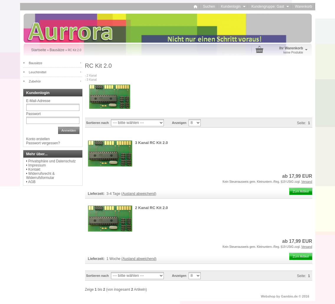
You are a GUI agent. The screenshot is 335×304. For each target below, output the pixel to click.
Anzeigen (179, 122)
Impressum (37, 165)
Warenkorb (303, 6)
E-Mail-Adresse (38, 101)
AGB (31, 182)
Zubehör (35, 81)
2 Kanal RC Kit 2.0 (151, 208)
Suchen (209, 6)
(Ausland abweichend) (138, 194)
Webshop (268, 296)
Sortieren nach (97, 122)
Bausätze (36, 63)
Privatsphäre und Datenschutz (52, 161)
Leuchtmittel (37, 72)
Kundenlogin (233, 6)
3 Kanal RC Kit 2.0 (151, 142)
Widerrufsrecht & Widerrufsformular (40, 176)
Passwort (33, 114)
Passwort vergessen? (43, 143)
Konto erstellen (38, 139)
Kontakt (34, 169)
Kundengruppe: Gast (270, 6)
